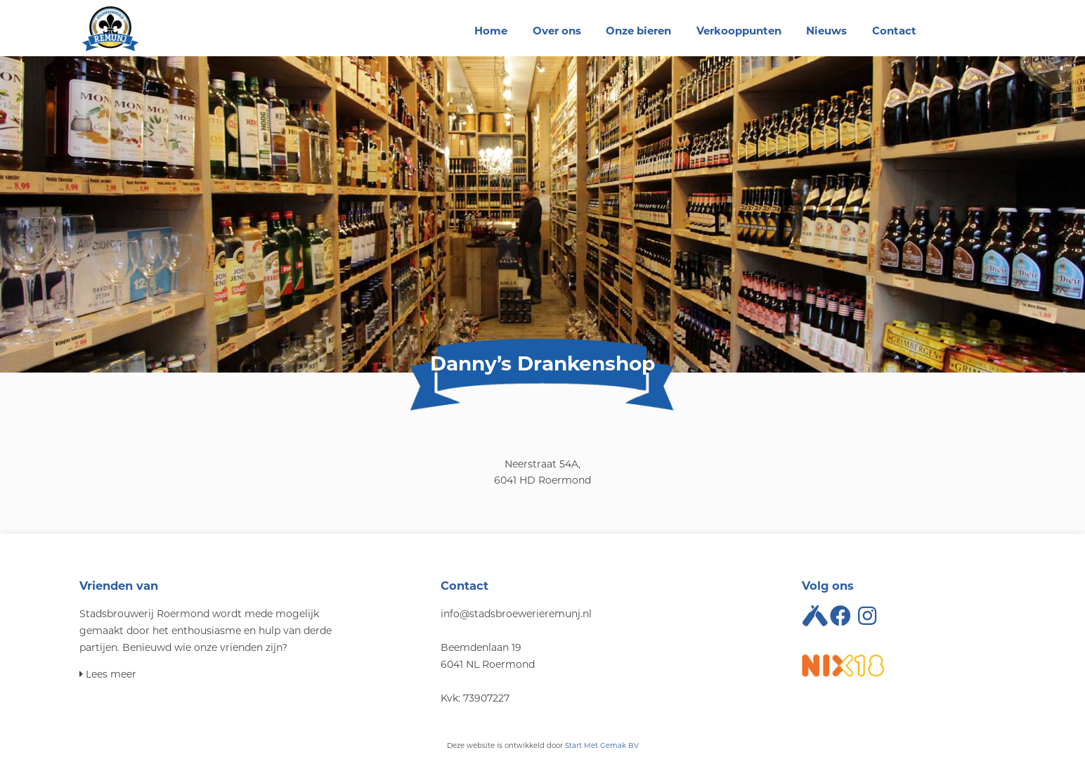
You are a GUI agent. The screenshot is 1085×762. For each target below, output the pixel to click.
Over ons (557, 30)
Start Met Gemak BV (602, 745)
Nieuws (826, 30)
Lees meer (107, 674)
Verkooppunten (738, 30)
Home (490, 30)
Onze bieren (638, 30)
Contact (894, 30)
